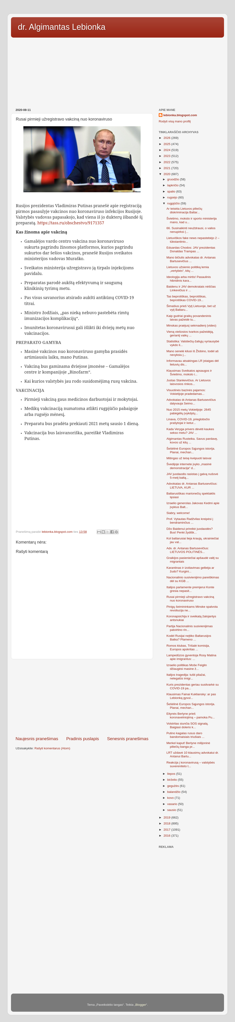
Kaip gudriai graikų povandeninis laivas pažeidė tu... (189, 317)
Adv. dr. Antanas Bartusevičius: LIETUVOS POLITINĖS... (188, 550)
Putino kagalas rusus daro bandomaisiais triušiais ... (186, 735)
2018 (167, 823)
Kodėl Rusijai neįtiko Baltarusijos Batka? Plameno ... (189, 637)
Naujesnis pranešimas (37, 738)
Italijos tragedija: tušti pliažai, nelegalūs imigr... (186, 676)
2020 (167, 174)
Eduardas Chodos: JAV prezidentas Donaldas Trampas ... (191, 249)
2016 (167, 835)
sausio (172, 810)
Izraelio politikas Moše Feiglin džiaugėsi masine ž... (187, 666)
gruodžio (173, 179)
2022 (167, 162)
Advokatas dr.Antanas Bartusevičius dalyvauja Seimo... (191, 401)
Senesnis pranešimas (127, 738)
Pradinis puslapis (82, 738)
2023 (167, 156)
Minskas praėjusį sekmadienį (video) (191, 325)
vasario (172, 804)
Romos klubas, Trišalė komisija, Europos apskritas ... (188, 647)
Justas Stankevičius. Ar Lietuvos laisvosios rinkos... (189, 382)
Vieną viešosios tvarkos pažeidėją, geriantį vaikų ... (190, 333)
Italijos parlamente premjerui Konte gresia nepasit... (190, 589)
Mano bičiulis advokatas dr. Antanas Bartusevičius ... (191, 259)
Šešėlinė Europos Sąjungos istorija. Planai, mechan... (191, 450)
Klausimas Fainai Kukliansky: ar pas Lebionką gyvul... (191, 696)
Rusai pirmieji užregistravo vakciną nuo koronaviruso (190, 598)
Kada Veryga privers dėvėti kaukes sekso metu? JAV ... (190, 430)
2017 (167, 829)
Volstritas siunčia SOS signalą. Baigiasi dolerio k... (187, 725)
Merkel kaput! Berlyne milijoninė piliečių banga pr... (188, 744)
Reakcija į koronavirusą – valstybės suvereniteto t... (191, 764)
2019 (167, 817)
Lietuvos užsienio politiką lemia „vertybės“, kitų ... (188, 268)
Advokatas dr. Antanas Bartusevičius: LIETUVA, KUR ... (192, 485)
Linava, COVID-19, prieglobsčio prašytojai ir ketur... (188, 421)
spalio (171, 191)
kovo (171, 797)
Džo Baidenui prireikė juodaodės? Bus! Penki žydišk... (190, 530)
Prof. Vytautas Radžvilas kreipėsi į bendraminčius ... (190, 520)
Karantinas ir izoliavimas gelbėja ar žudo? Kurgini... (190, 569)
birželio (172, 779)
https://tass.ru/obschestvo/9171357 (70, 222)
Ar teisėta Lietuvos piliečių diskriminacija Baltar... (184, 210)
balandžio (174, 792)
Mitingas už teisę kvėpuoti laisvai (189, 458)
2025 (167, 144)
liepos (171, 773)
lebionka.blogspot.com (180, 115)
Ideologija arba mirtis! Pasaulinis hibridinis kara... (189, 278)
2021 (167, 168)
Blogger (140, 1004)
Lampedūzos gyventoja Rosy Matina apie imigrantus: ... (191, 657)
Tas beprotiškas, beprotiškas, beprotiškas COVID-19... (186, 298)
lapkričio (173, 185)
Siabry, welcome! (178, 513)
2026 (167, 138)
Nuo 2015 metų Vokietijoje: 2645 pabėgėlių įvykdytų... (189, 411)
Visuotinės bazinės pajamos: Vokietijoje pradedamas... (186, 392)
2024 (167, 150)
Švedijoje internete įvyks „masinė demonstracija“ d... (189, 466)
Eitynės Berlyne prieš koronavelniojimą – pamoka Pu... (191, 715)
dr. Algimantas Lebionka (61, 27)
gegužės (173, 786)
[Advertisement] (117, 71)
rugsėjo (172, 197)
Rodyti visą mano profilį (175, 121)
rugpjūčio (174, 203)
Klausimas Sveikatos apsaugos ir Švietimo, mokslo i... (189, 372)
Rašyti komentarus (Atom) (52, 748)
